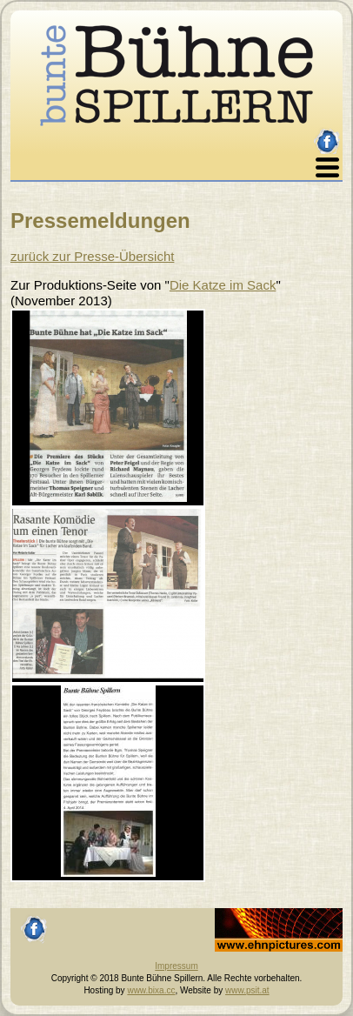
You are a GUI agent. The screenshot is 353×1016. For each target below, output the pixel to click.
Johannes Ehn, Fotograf (261, 914)
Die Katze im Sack (223, 284)
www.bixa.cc (151, 990)
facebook (327, 134)
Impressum (176, 966)
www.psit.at (247, 990)
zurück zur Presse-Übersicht (92, 256)
